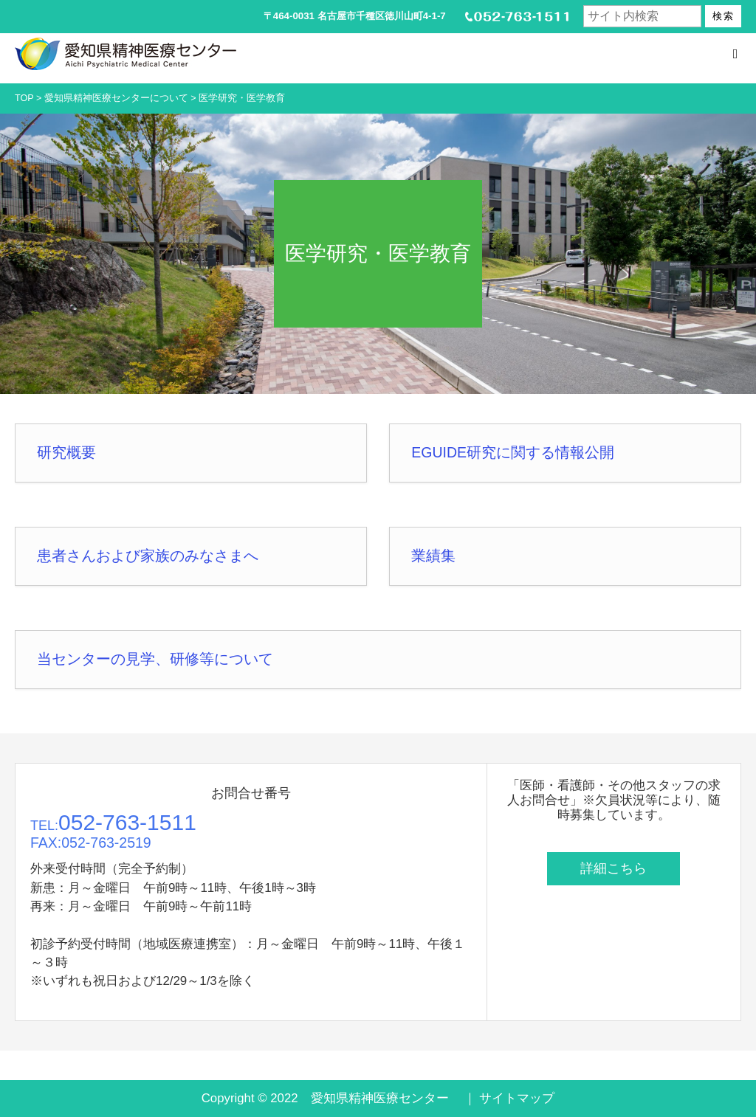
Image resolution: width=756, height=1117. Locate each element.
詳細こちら (613, 868)
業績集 (433, 555)
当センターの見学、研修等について (155, 659)
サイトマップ (516, 1098)
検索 (723, 15)
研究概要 (66, 452)
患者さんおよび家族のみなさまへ (147, 555)
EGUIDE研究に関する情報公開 (512, 452)
